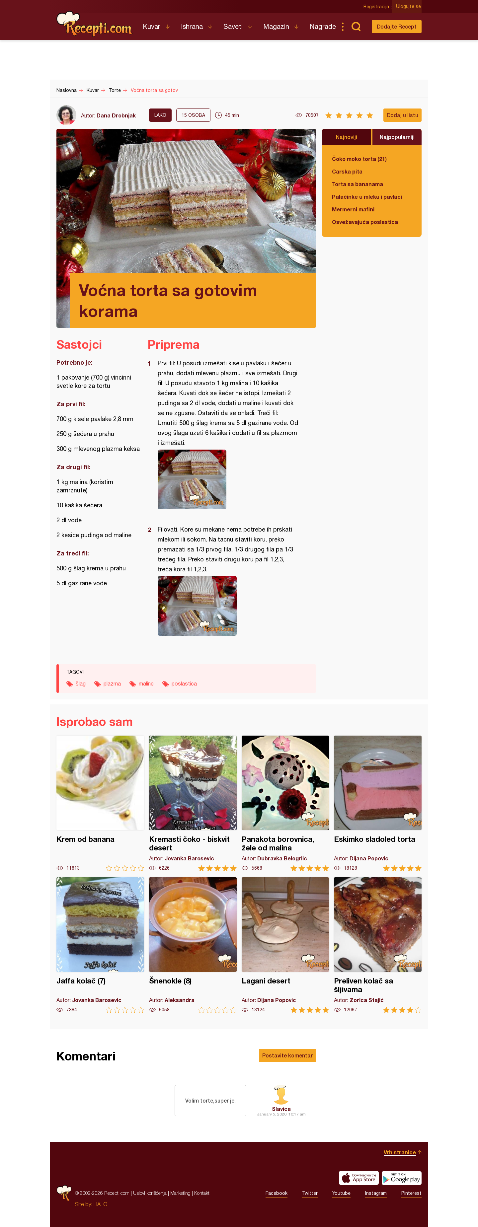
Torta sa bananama (357, 184)
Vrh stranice (400, 1152)
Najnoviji (346, 137)
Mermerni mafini (353, 209)
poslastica (184, 683)
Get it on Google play (402, 1178)
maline (146, 683)
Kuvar (151, 26)
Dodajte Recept (397, 26)
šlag (81, 683)
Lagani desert (285, 945)
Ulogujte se (409, 6)
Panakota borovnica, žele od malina (285, 803)
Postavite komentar (287, 1055)
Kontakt (201, 1193)
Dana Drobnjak (116, 115)
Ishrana (192, 26)
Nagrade (323, 26)
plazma (112, 683)
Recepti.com (94, 24)
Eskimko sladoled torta (378, 803)
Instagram (376, 1193)
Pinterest (411, 1193)
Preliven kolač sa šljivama (378, 945)
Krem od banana (100, 803)
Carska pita (347, 171)
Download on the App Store (359, 1178)
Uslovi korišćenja (150, 1193)
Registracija (377, 6)
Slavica (281, 1109)
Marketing (180, 1193)
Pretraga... (355, 26)
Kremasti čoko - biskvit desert (193, 803)
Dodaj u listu (402, 115)
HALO (100, 1204)
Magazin (276, 26)
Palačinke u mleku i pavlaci (367, 196)
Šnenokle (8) (193, 945)
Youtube (341, 1193)
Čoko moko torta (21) (359, 159)
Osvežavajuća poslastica (365, 222)
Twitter (310, 1193)
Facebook (276, 1193)
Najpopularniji (397, 137)
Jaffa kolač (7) (100, 945)
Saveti (233, 26)
